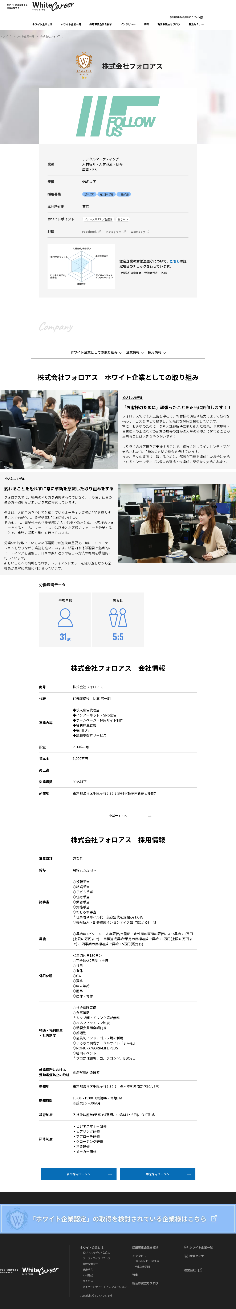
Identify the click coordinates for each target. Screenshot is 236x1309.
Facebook (89, 231)
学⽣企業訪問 (142, 1266)
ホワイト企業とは (42, 24)
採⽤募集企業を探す (100, 24)
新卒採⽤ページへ (78, 1174)
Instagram (113, 231)
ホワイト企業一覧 (71, 24)
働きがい (88, 1281)
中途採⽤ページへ (157, 1174)
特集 (146, 24)
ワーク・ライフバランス (96, 1258)
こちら (175, 261)
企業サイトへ (118, 816)
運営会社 (190, 1270)
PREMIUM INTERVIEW (147, 1261)
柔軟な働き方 (90, 1264)
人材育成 (88, 1275)
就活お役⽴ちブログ (169, 24)
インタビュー (128, 24)
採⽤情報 (154, 352)
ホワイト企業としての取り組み (94, 352)
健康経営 (88, 1269)
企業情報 (132, 352)
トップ (4, 36)
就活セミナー (196, 24)
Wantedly (138, 231)
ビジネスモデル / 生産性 (96, 1252)
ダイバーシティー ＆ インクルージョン (105, 1286)
